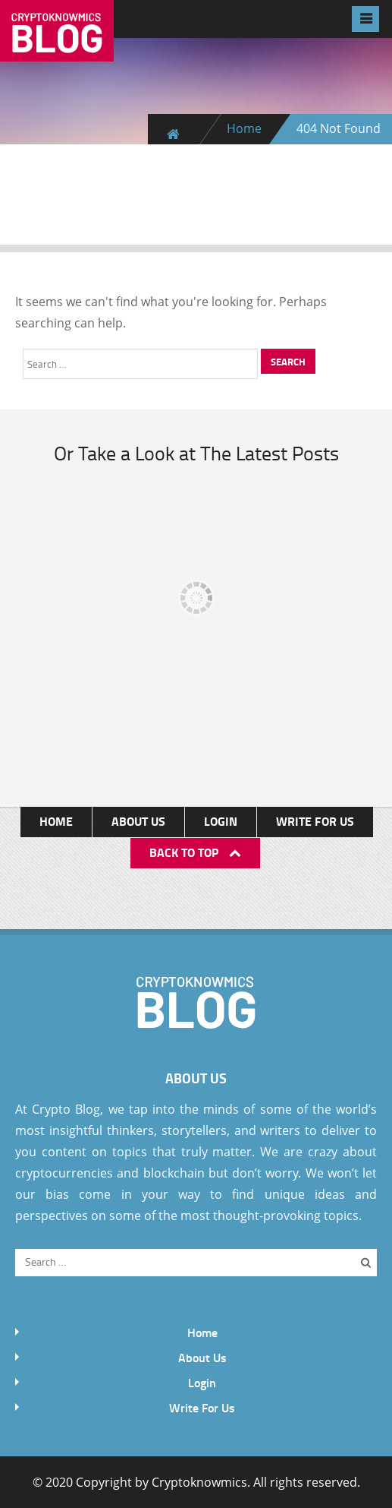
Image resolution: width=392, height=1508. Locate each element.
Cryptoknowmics (199, 1482)
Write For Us (315, 821)
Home (244, 128)
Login (220, 821)
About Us (138, 821)
